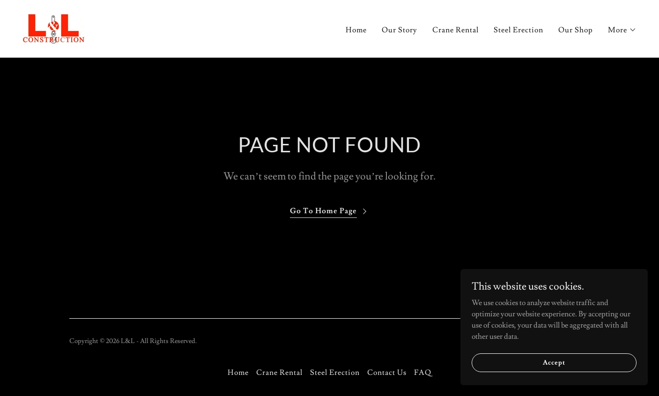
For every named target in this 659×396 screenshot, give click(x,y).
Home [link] (356, 30)
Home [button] (238, 372)
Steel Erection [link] (518, 30)
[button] (622, 30)
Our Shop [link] (575, 30)
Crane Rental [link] (455, 30)
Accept (554, 369)
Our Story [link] (399, 30)
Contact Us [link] (387, 372)
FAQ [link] (422, 372)
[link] (53, 27)
